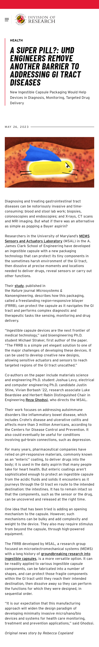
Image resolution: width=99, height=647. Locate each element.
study (19, 286)
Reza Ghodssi (37, 400)
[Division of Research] (35, 19)
